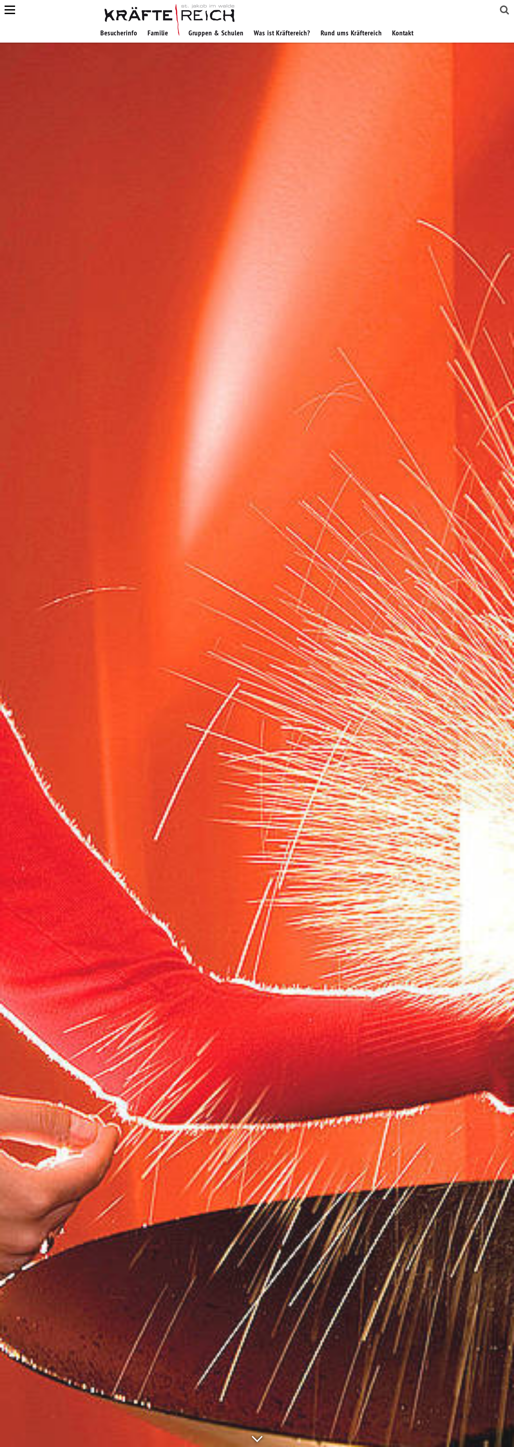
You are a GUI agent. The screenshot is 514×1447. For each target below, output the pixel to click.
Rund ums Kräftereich (351, 33)
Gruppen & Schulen (216, 33)
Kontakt (403, 33)
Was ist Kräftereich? (282, 33)
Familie (158, 33)
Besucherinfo (118, 33)
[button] (178, 33)
